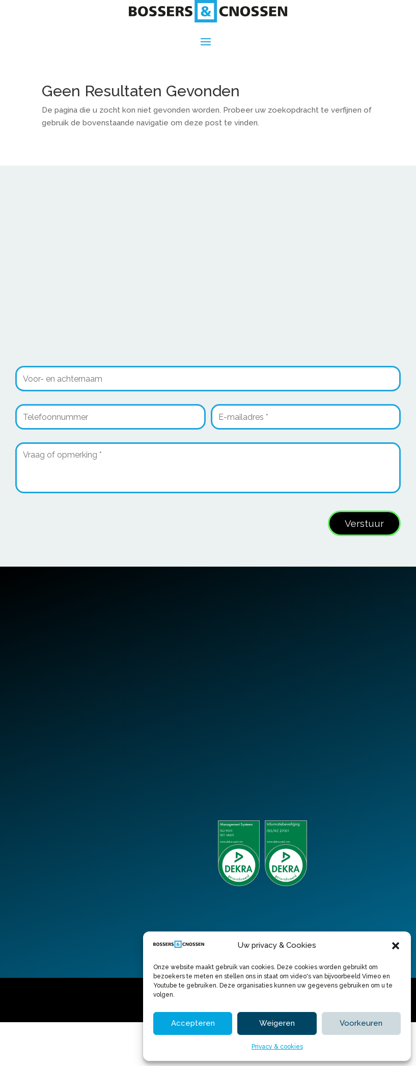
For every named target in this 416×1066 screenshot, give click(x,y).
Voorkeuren (361, 1023)
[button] (396, 946)
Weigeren (277, 1023)
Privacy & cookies (277, 1046)
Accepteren (193, 1023)
